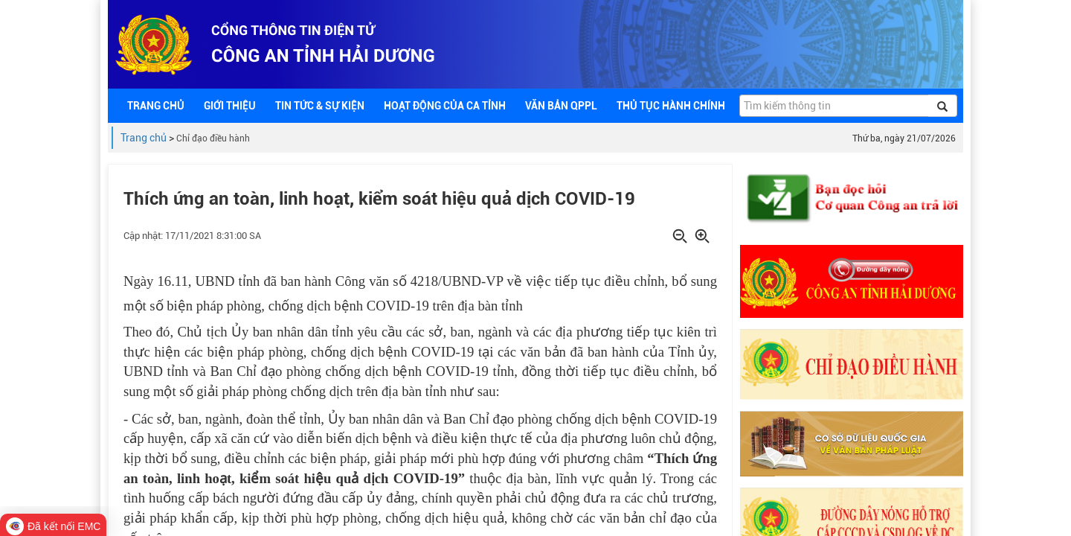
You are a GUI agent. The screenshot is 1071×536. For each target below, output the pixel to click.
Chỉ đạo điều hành (213, 138)
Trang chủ (143, 138)
